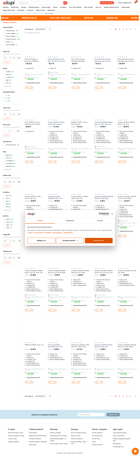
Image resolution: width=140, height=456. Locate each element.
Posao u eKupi (12, 439)
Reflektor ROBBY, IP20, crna (34, 345)
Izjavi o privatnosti (36, 232)
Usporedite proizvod (32, 83)
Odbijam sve (41, 240)
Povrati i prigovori (97, 433)
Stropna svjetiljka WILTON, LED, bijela (127, 272)
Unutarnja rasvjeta (38, 13)
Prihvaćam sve (99, 240)
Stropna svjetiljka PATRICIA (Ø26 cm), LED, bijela (103, 197)
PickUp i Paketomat (77, 439)
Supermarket (125, 7)
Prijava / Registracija (123, 3)
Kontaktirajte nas (118, 447)
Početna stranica (7, 13)
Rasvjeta (28, 13)
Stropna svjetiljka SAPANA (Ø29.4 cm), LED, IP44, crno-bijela (103, 272)
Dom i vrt (98, 7)
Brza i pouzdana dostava (78, 433)
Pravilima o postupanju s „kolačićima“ (58, 232)
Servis (94, 442)
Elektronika (14, 7)
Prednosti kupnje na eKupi (16, 436)
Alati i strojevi (88, 7)
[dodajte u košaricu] (29, 87)
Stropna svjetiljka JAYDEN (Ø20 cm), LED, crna (103, 346)
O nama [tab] (100, 220)
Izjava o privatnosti (118, 436)
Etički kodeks (117, 444)
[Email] (91, 414)
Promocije (30, 10)
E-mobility (63, 7)
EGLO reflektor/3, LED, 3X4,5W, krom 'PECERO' (32, 123)
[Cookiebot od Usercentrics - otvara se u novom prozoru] (100, 214)
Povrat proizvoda (97, 436)
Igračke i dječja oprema (111, 7)
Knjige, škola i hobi (9, 10)
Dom (22, 13)
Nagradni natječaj (13, 442)
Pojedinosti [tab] (70, 220)
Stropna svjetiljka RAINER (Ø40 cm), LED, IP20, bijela (57, 272)
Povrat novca (96, 439)
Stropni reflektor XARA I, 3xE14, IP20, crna (33, 197)
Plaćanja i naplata (55, 433)
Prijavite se (113, 415)
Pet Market (20, 10)
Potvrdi (6, 62)
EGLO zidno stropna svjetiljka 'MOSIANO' (78, 60)
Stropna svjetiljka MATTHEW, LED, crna (55, 346)
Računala (6, 7)
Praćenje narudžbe (107, 3)
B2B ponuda (51, 10)
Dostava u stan (75, 436)
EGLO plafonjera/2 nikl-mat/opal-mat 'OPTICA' (102, 60)
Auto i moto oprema (75, 7)
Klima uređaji (46, 7)
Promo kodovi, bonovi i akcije (59, 444)
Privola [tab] (40, 220)
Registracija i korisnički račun (37, 436)
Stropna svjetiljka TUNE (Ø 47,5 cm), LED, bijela (127, 197)
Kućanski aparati (34, 7)
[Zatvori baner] (112, 214)
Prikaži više (7, 86)
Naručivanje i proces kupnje (58, 436)
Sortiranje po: (29, 29)
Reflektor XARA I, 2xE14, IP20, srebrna (79, 123)
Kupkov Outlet (40, 10)
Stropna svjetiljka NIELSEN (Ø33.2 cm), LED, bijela (127, 346)
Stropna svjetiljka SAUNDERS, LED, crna (55, 197)
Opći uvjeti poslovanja (119, 433)
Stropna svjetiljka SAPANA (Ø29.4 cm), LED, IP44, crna (34, 272)
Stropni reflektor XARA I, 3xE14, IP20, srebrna (56, 123)
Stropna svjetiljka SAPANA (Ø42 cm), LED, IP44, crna (103, 123)
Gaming (23, 7)
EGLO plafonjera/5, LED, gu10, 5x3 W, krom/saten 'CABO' (56, 60)
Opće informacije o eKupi (15, 433)
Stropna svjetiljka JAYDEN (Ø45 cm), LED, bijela (80, 272)
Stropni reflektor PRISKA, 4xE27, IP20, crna (79, 197)
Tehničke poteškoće (35, 439)
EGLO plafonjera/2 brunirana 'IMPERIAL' (32, 60)
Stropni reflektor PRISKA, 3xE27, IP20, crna (126, 123)
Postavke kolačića (70, 240)
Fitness (55, 7)
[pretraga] (65, 3)
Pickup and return (97, 445)
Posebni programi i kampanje (38, 442)
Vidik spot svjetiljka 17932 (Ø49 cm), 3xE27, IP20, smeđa (80, 346)
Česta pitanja (33, 433)
